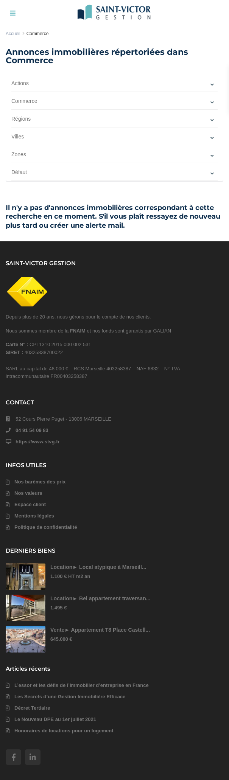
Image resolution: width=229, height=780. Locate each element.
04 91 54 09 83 (32, 430)
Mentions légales (34, 516)
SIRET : (15, 352)
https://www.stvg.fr (38, 441)
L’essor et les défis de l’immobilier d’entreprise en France (81, 685)
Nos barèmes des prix (39, 482)
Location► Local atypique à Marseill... (98, 567)
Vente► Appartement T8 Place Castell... (100, 630)
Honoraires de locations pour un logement (63, 730)
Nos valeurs (28, 493)
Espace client (30, 504)
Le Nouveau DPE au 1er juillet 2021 (55, 719)
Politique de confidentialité (45, 527)
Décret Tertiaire (32, 708)
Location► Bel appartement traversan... (100, 598)
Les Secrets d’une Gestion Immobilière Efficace (69, 696)
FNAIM (78, 331)
